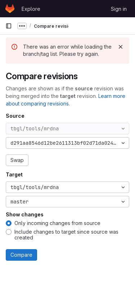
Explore (31, 9)
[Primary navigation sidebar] (8, 26)
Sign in (119, 9)
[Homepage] (10, 8)
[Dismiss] (120, 46)
